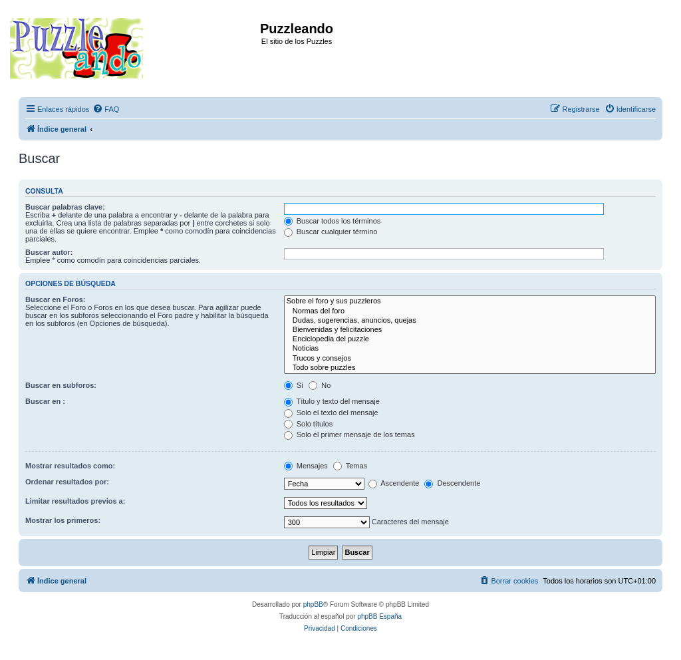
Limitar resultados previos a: (75, 501)
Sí (293, 385)
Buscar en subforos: (60, 385)
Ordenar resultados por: (67, 482)
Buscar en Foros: (55, 299)
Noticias (469, 348)
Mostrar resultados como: (70, 466)
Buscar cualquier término (331, 232)
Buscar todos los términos (332, 221)
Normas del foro (469, 311)
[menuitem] (105, 109)
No (320, 385)
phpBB (313, 604)
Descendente (452, 483)
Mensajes (306, 466)
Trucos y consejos (469, 358)
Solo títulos (308, 424)
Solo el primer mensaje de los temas (349, 434)
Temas (350, 466)
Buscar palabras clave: (65, 207)
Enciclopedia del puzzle (469, 339)
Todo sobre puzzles (469, 368)
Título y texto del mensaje (332, 401)
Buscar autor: (49, 252)
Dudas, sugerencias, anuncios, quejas (469, 320)
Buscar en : (45, 401)
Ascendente (394, 483)
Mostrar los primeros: (62, 520)
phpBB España (379, 616)
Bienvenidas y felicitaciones (469, 330)
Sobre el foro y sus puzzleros (469, 301)
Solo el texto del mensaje (331, 412)
